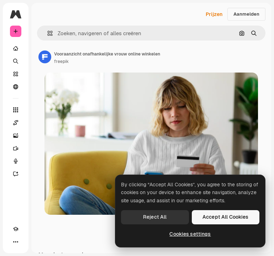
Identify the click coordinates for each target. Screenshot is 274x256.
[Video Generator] (15, 148)
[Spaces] (15, 122)
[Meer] (15, 241)
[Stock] (15, 74)
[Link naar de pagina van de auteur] (44, 56)
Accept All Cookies (225, 217)
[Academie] (15, 229)
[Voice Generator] (15, 161)
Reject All (155, 217)
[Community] (15, 86)
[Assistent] (15, 174)
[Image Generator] (15, 135)
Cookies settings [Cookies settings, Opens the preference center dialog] (190, 234)
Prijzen (214, 14)
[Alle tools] (15, 110)
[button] (47, 33)
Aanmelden (246, 14)
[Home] (15, 48)
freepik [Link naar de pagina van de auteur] (61, 61)
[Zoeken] (15, 61)
